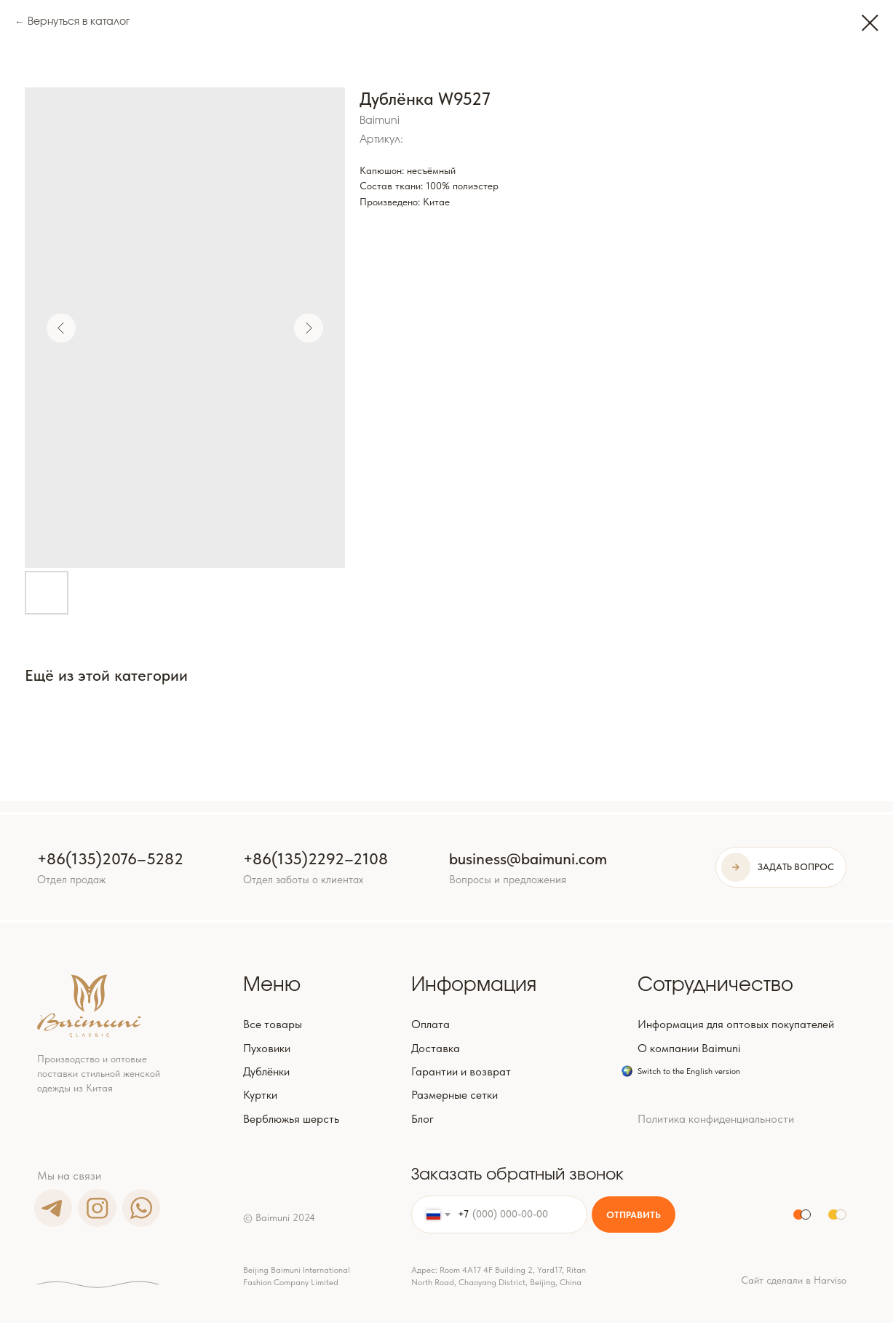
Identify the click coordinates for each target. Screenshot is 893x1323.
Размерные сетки (454, 1095)
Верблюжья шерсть (291, 1119)
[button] (780, 867)
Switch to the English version (689, 1070)
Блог (422, 1119)
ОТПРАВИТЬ (633, 1214)
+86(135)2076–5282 (110, 859)
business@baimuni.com (528, 859)
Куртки (260, 1095)
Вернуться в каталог (79, 22)
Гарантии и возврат (461, 1071)
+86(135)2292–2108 (315, 859)
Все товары (272, 1024)
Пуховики (266, 1048)
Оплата (430, 1024)
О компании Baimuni (689, 1048)
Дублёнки (266, 1071)
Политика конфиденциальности (716, 1119)
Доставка (435, 1048)
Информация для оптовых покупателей (736, 1024)
